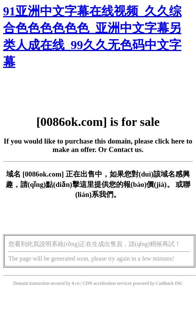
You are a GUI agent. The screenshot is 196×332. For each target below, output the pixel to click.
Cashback (165, 283)
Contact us (125, 149)
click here (169, 141)
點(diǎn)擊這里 (70, 184)
